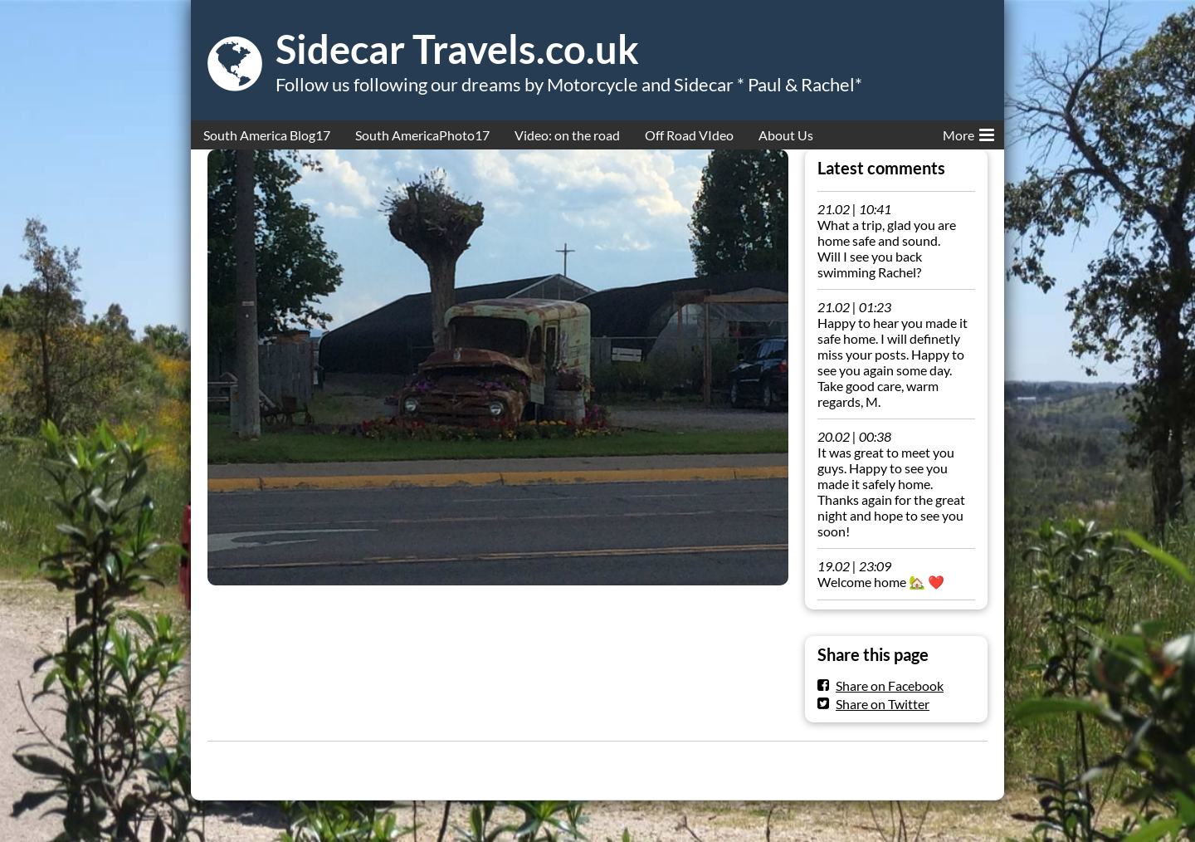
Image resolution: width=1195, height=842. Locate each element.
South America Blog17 (266, 135)
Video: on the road (567, 135)
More (968, 132)
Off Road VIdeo (689, 135)
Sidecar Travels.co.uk (457, 49)
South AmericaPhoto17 (422, 135)
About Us (785, 135)
